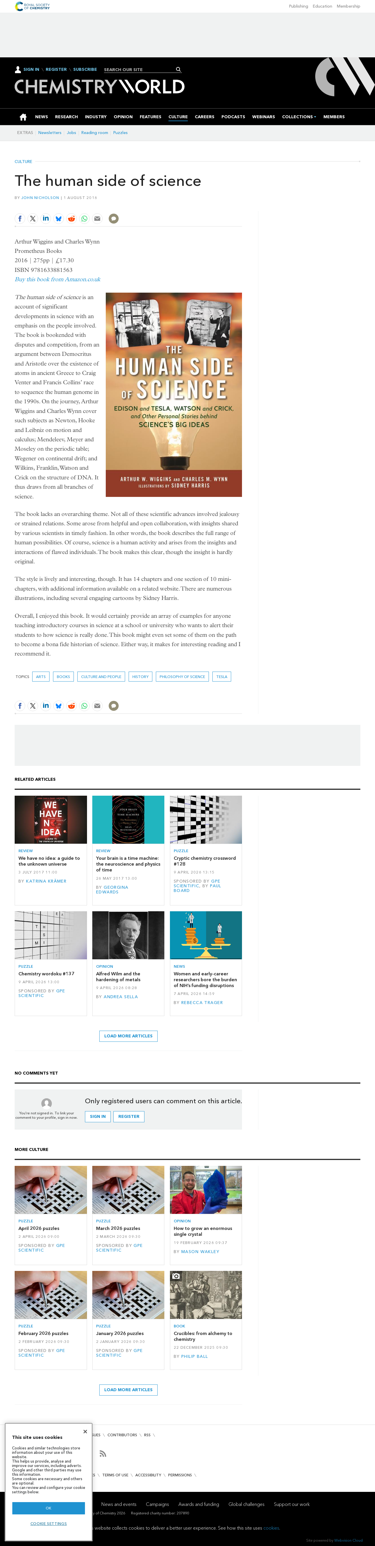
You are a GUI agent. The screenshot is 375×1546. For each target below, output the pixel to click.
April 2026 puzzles (38, 1228)
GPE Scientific (197, 883)
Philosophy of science (182, 677)
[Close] (85, 1431)
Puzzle (181, 851)
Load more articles (128, 1036)
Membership (348, 6)
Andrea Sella (121, 996)
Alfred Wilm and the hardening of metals (118, 976)
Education (322, 6)
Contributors (122, 1435)
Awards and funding (198, 1504)
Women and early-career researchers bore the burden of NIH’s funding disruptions (205, 980)
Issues (94, 1435)
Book (179, 1326)
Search (178, 69)
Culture (23, 161)
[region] (49, 1482)
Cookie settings (48, 1523)
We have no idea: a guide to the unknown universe (49, 861)
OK (49, 1508)
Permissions (180, 1475)
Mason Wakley (200, 1251)
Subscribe (85, 69)
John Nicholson (40, 197)
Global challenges (247, 1504)
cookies (271, 1528)
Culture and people (101, 677)
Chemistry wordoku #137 (46, 974)
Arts (41, 677)
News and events (119, 1504)
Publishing (298, 6)
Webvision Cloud (348, 1540)
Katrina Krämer (46, 881)
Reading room (94, 132)
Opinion (104, 966)
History (140, 677)
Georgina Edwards (112, 890)
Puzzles (120, 132)
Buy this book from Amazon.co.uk (57, 279)
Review (25, 851)
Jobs (71, 132)
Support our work (292, 1504)
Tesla (221, 677)
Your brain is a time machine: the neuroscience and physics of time (128, 864)
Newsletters (50, 132)
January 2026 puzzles (120, 1333)
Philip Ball (194, 1356)
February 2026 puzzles (43, 1333)
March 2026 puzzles (118, 1228)
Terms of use (115, 1475)
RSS (147, 1435)
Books (63, 677)
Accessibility (148, 1475)
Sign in (98, 1116)
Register (56, 69)
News (179, 966)
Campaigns (157, 1504)
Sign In (31, 69)
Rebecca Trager (202, 1002)
